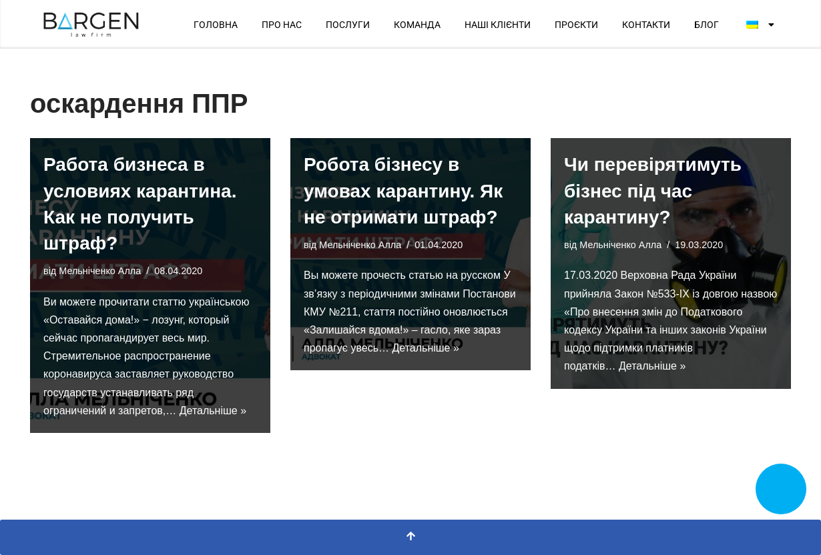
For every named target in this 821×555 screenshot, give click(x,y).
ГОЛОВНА (216, 24)
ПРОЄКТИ (576, 24)
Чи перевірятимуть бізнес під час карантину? (653, 190)
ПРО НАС (282, 24)
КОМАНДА (417, 24)
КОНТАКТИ (646, 24)
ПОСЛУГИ (348, 24)
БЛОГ (706, 24)
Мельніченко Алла (100, 270)
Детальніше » (213, 410)
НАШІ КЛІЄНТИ (498, 24)
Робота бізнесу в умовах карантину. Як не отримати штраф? (403, 190)
